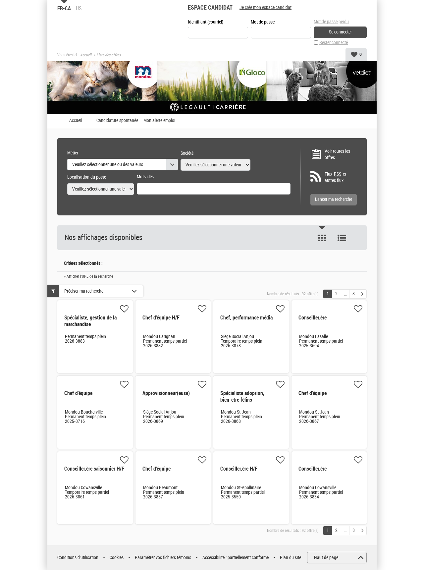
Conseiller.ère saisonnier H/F (94, 469)
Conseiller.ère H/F (238, 469)
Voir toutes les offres (337, 154)
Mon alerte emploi (159, 120)
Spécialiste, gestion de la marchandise (90, 320)
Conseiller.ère (312, 317)
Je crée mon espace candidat (265, 7)
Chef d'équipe (78, 393)
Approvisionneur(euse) (166, 393)
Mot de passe (263, 22)
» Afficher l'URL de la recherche (88, 276)
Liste (342, 238)
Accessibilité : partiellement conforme (235, 557)
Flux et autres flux (335, 177)
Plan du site (290, 557)
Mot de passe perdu (331, 22)
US (79, 8)
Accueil (85, 55)
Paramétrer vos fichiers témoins (163, 557)
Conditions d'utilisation (77, 557)
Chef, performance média (246, 317)
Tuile (322, 238)
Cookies (117, 557)
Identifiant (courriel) (205, 22)
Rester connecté (333, 42)
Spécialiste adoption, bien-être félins (242, 396)
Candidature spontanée (117, 120)
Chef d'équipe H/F (161, 317)
